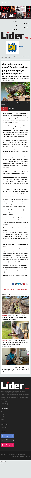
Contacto (28, 456)
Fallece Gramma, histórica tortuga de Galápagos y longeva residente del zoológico (14, 317)
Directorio (15, 456)
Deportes (3, 422)
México (3, 417)
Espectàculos (4, 424)
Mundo (3, 419)
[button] (5, 2)
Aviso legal (21, 456)
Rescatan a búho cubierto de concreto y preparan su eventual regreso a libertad (15, 369)
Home (2, 56)
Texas (2, 414)
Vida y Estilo (4, 315)
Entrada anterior (9, 289)
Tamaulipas (4, 411)
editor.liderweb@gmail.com (10, 404)
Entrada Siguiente (22, 289)
